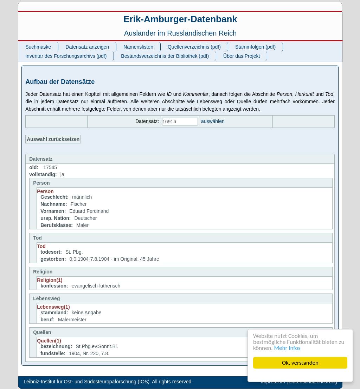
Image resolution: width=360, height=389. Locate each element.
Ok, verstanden (300, 362)
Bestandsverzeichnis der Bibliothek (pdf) (165, 56)
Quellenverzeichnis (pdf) (194, 47)
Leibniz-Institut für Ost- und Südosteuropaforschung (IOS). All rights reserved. (108, 381)
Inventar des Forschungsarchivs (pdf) (66, 56)
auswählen (213, 121)
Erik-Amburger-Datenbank (180, 19)
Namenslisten (138, 47)
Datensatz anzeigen (87, 47)
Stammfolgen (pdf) (255, 47)
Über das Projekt (241, 56)
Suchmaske (38, 47)
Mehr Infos (287, 348)
